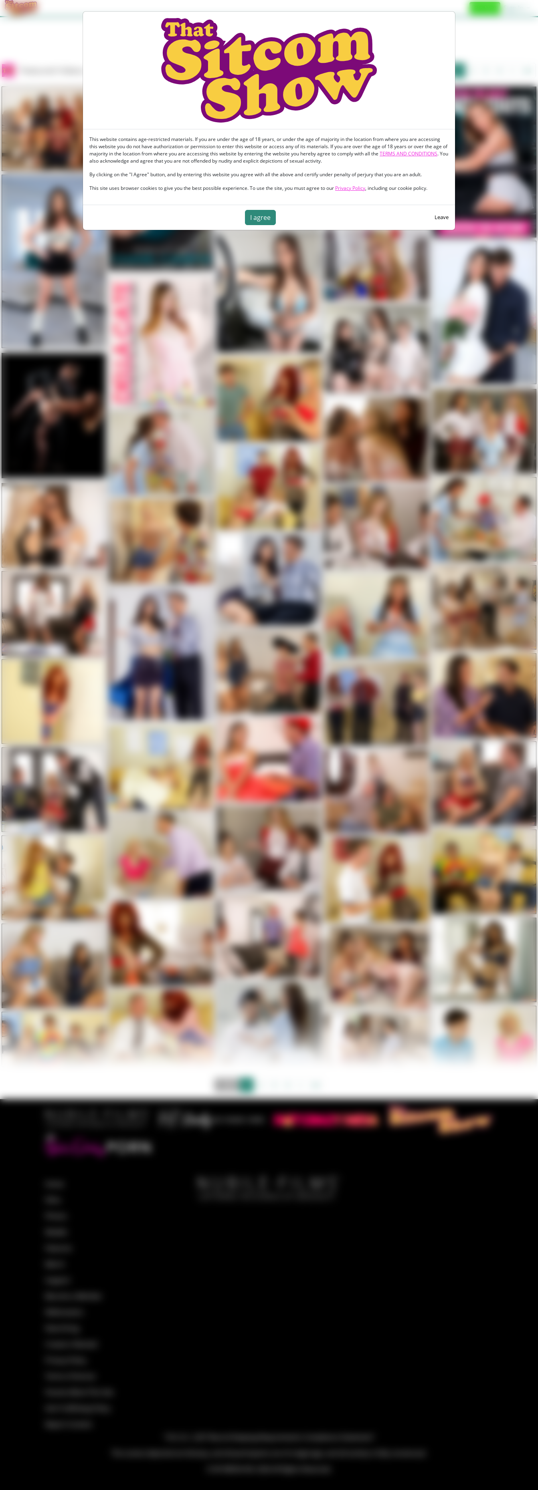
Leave (442, 217)
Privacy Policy (350, 188)
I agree (260, 217)
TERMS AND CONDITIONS (408, 153)
